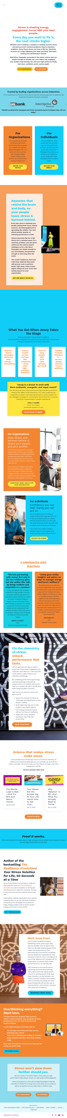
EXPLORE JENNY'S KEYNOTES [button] (23, 278)
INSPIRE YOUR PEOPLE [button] (18, 167)
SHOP (50, 5)
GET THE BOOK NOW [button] (12, 912)
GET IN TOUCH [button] (58, 5)
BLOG (42, 5)
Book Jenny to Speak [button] (33, 412)
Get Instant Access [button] (12, 1051)
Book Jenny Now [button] (22, 724)
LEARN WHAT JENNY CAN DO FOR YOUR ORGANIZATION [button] (21, 484)
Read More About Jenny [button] (41, 993)
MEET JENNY (51, 1107)
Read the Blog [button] (33, 817)
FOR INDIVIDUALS (25, 5)
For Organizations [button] (24, 69)
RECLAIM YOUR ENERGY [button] (49, 167)
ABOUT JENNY (34, 5)
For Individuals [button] (41, 69)
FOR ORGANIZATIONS (13, 5)
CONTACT (33, 1110)
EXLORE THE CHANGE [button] (39, 538)
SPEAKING (40, 1107)
